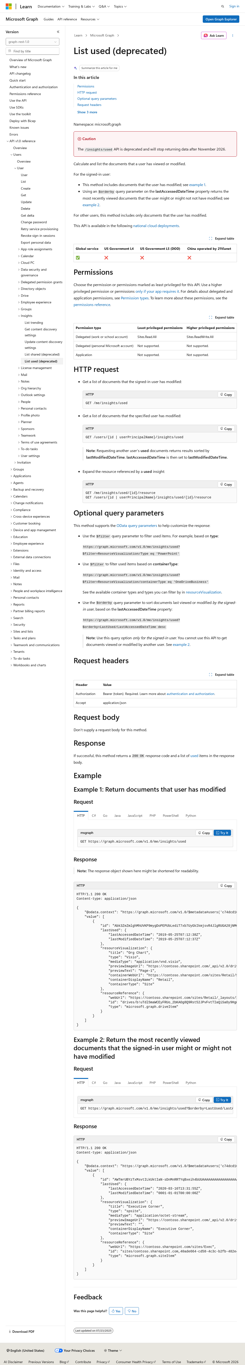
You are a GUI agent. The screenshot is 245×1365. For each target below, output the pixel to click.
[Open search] (222, 6)
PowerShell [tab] (171, 815)
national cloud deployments (156, 225)
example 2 (91, 204)
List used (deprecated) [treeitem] (41, 361)
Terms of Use (171, 1362)
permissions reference (92, 304)
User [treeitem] (24, 175)
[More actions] (232, 35)
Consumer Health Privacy (134, 1362)
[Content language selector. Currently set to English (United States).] (25, 1350)
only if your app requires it (157, 291)
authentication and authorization (190, 693)
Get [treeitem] (23, 195)
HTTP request (87, 92)
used (194, 755)
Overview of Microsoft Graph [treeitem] (30, 60)
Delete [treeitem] (25, 208)
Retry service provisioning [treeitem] (39, 229)
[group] (155, 959)
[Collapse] (58, 31)
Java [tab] (117, 815)
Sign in (234, 6)
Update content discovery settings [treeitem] (43, 344)
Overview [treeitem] (20, 148)
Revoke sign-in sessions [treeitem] (38, 235)
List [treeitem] (23, 181)
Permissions (85, 86)
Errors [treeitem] (13, 134)
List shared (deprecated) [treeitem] (42, 354)
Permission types (135, 297)
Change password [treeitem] (34, 222)
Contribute (83, 1362)
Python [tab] (191, 815)
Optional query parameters (97, 98)
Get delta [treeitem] (27, 215)
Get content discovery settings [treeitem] (41, 332)
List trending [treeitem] (34, 322)
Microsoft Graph (102, 35)
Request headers (89, 104)
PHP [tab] (153, 815)
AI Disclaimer (13, 1362)
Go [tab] (105, 815)
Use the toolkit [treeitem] (20, 114)
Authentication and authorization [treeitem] (33, 87)
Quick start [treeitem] (17, 80)
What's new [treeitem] (17, 66)
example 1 (197, 184)
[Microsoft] (9, 6)
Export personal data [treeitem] (36, 242)
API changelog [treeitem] (20, 73)
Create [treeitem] (25, 188)
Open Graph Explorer (221, 19)
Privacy (102, 1362)
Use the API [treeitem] (18, 100)
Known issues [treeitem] (19, 127)
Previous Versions (41, 1362)
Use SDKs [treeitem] (16, 107)
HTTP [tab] (81, 815)
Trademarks (195, 1362)
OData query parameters (137, 525)
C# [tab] (94, 815)
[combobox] (32, 42)
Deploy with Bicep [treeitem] (22, 121)
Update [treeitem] (26, 202)
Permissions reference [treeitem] (25, 93)
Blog (63, 1362)
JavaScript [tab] (135, 815)
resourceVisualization (203, 591)
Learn (78, 35)
